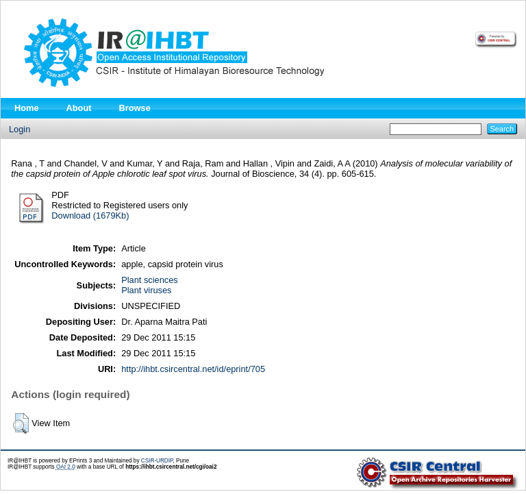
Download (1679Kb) (90, 215)
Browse (135, 108)
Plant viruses (146, 290)
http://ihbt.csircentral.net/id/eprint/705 (193, 369)
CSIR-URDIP (157, 461)
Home (26, 108)
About (79, 108)
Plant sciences (149, 280)
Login (19, 129)
